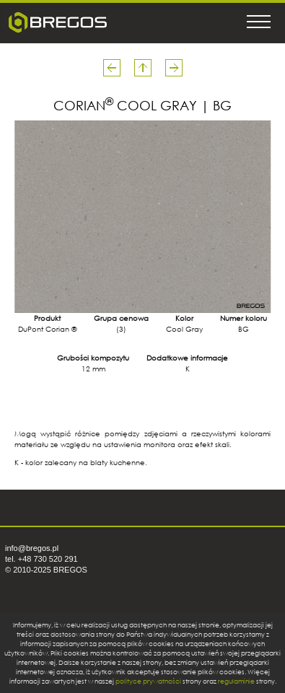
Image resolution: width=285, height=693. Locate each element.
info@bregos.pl (31, 548)
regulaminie (236, 681)
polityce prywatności (148, 681)
